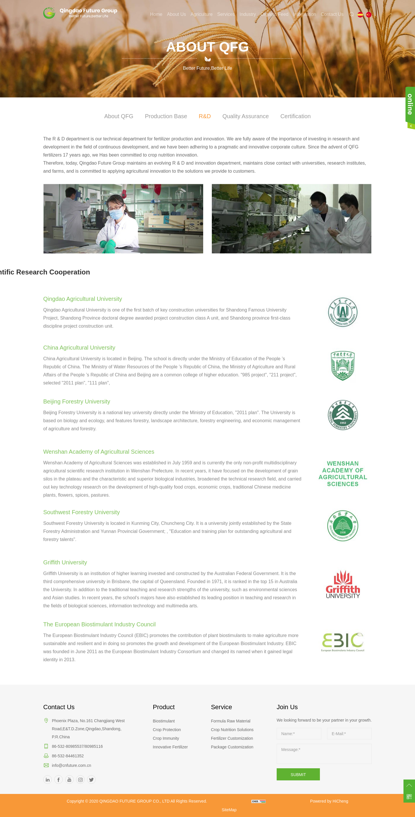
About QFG (121, 116)
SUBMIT (298, 774)
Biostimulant (164, 721)
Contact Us (332, 14)
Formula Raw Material (230, 721)
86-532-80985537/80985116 (77, 746)
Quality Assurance (244, 116)
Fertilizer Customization (232, 738)
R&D (205, 116)
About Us (176, 14)
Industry (247, 14)
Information (304, 14)
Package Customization (232, 747)
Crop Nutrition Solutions (232, 729)
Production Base (167, 116)
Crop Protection (167, 729)
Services (226, 14)
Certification (293, 116)
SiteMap (229, 809)
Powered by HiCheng (329, 801)
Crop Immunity (166, 738)
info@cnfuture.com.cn (71, 765)
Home (156, 14)
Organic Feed (274, 14)
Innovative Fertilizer (170, 747)
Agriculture (201, 14)
